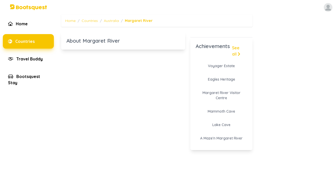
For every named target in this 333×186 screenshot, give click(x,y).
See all (236, 51)
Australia (111, 20)
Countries (90, 20)
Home (70, 20)
